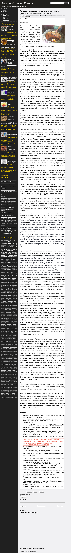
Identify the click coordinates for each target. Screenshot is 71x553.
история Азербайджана (7, 272)
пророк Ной (9, 377)
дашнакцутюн (12, 270)
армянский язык (9, 286)
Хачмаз (14, 335)
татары (2, 387)
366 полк (13, 273)
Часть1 (22, 22)
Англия (7, 305)
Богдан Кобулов (13, 309)
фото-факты (8, 390)
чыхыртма (13, 393)
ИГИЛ (2, 318)
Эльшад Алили (12, 283)
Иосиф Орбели (7, 318)
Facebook (29, 492)
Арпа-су (9, 278)
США (14, 259)
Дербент (13, 279)
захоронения (3, 361)
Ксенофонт (13, 282)
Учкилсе (7, 334)
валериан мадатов (12, 352)
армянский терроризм (7, 243)
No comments (26, 494)
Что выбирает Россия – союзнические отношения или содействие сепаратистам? (7, 214)
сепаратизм (5, 266)
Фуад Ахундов (4, 283)
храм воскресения (4, 391)
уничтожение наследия (13, 388)
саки (2, 293)
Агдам (15, 302)
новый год (14, 368)
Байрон (7, 309)
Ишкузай (10, 319)
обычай (9, 370)
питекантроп (3, 375)
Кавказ (3, 246)
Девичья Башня (4, 279)
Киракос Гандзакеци (9, 321)
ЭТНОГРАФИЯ (6, 15)
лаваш (9, 263)
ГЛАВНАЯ (5, 8)
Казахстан (3, 321)
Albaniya (14, 296)
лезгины (4, 365)
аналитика (7, 342)
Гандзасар (14, 312)
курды (16, 364)
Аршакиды (14, 308)
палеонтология (4, 374)
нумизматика (3, 370)
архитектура (10, 348)
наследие (15, 367)
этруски (15, 397)
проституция (15, 377)
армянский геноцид (11, 262)
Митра (14, 324)
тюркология (28, 16)
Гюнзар (4, 315)
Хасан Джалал (8, 335)
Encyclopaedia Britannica (10, 298)
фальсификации (4, 273)
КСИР (15, 319)
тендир (64, 15)
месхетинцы (10, 365)
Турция (3, 250)
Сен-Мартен (11, 331)
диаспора (15, 358)
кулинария (7, 364)
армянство (3, 263)
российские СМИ (12, 380)
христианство (14, 295)
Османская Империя (9, 249)
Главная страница (41, 506)
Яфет (11, 341)
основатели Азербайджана (6, 371)
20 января (10, 265)
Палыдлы (3, 328)
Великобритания (8, 312)
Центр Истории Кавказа (18, 3)
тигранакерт (8, 387)
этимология (3, 397)
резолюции (14, 378)
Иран (12, 318)
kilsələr (16, 299)
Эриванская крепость (5, 285)
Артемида (8, 308)
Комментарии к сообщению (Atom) (36, 548)
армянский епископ (4, 345)
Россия (12, 242)
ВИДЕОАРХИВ (6, 18)
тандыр (60, 15)
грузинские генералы (12, 357)
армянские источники (12, 344)
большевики (5, 351)
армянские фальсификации (46, 15)
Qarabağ (2, 299)
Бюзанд (2, 311)
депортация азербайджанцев (6, 358)
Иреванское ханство (12, 280)
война (2, 354)
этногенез (9, 296)
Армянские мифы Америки (7, 184)
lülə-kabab (4, 301)
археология (5, 348)
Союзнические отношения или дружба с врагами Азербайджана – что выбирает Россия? (8, 191)
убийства (6, 388)
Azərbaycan (3, 275)
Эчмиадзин (9, 269)
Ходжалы (3, 269)
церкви (4, 296)
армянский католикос (13, 345)
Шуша (24, 499)
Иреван (13, 257)
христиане (11, 391)
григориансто (14, 289)
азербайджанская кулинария (32, 15)
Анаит (4, 305)
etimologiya (11, 299)
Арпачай (14, 278)
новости (3, 245)
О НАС (4, 10)
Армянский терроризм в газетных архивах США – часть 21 (12, 161)
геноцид (9, 355)
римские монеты (4, 380)
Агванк (11, 302)
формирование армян (5, 295)
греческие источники (5, 289)
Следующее (23, 506)
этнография (11, 250)
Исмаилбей (5, 319)
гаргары (10, 288)
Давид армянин (9, 315)
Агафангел (6, 302)
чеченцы (7, 393)
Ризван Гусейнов (5, 259)
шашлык (13, 394)
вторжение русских (8, 354)
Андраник (12, 305)
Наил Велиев (13, 325)
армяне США (13, 342)
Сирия (16, 331)
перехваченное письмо (12, 374)
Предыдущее (60, 506)
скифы (10, 266)
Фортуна (15, 334)
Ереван (15, 265)
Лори (4, 322)
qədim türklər (10, 301)
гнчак (15, 288)
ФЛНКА (11, 334)
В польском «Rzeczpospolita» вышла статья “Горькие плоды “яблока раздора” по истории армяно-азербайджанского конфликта (7, 207)
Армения (11, 245)
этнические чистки (10, 397)
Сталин (9, 332)
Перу (12, 328)
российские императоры (5, 381)
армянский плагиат (13, 347)
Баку (16, 256)
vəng (2, 302)
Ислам (16, 318)
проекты (3, 260)
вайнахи (6, 352)
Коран (16, 321)
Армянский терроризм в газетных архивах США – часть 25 (12, 79)
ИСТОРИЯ (5, 14)
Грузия (8, 260)
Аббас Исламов (4, 252)
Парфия (8, 328)
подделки (13, 375)
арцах (15, 348)
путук (4, 378)
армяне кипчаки (4, 344)
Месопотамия (9, 324)
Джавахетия (3, 280)
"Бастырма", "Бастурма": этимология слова (11, 148)
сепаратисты (3, 384)
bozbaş (7, 299)
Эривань (6, 341)
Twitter (35, 492)
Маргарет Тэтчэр (10, 322)
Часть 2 (27, 22)
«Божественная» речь (6, 233)
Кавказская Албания (5, 282)
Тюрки (22, 16)
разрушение (8, 378)
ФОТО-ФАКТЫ (6, 20)
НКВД (7, 325)
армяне (3, 253)
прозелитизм (3, 377)
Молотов (2, 325)
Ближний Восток (6, 257)
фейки (4, 390)
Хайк (3, 335)
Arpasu (2, 298)
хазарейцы (14, 390)
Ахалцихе (3, 309)
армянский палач (6, 347)
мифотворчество (9, 367)
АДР (13, 275)
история (4, 242)
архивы (15, 286)
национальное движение (7, 368)
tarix (15, 301)
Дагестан (15, 315)
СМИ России (5, 331)
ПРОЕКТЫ (5, 11)
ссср (15, 266)
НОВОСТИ (5, 12)
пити (9, 375)
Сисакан (4, 332)
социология (12, 384)
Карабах (13, 252)
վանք (8, 398)
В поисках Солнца (9, 311)
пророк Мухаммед (11, 292)
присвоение (3, 292)
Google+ (41, 492)
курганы (12, 364)
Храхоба (2, 338)
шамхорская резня (5, 394)
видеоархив (5, 288)
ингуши (8, 361)
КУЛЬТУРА (5, 17)
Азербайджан (6, 240)
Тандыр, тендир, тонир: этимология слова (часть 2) (39, 11)
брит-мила (10, 351)
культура (55, 15)
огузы (14, 370)
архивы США (11, 253)
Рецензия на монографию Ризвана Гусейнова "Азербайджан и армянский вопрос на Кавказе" (8, 182)
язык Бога (4, 398)
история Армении (14, 361)
